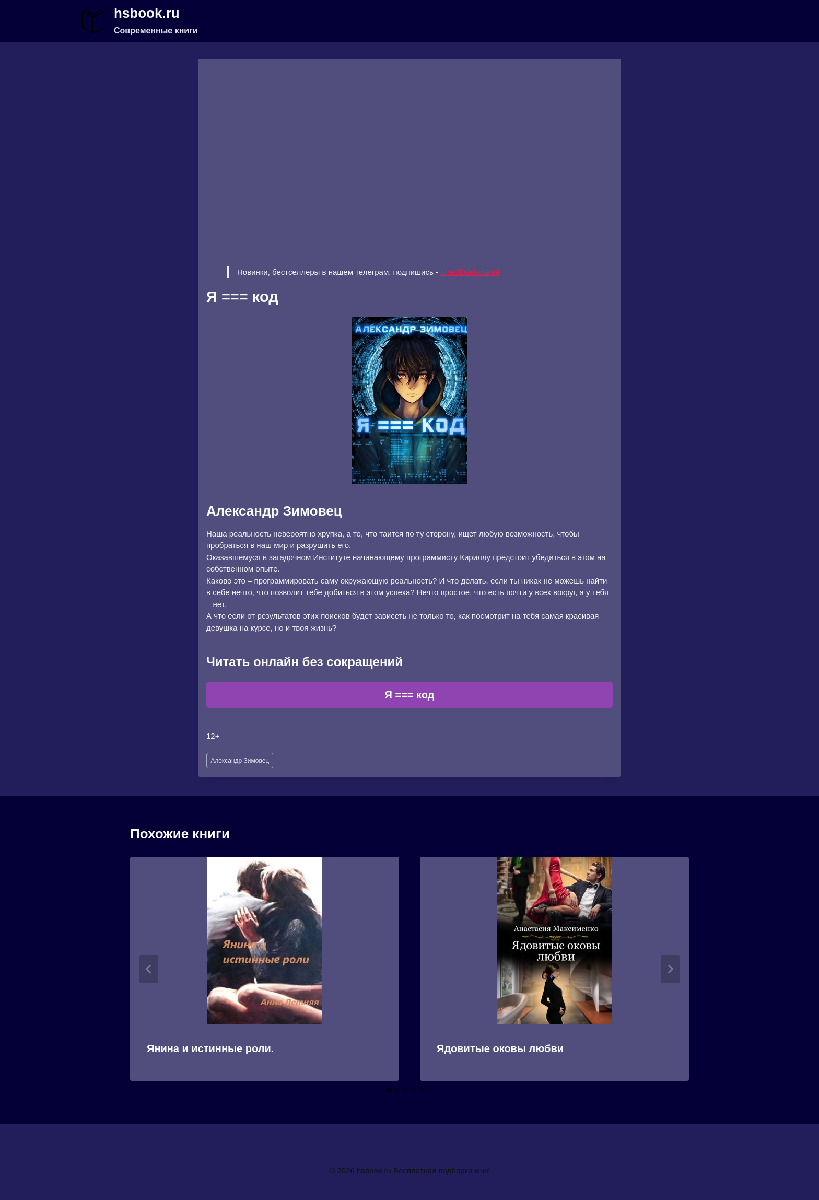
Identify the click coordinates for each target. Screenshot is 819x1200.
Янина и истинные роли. (210, 1048)
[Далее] (670, 969)
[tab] (388, 1090)
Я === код (410, 695)
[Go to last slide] (148, 969)
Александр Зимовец (239, 760)
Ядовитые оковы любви (500, 1048)
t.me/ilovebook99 (469, 271)
